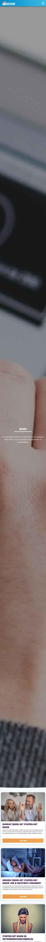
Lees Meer (23, 841)
